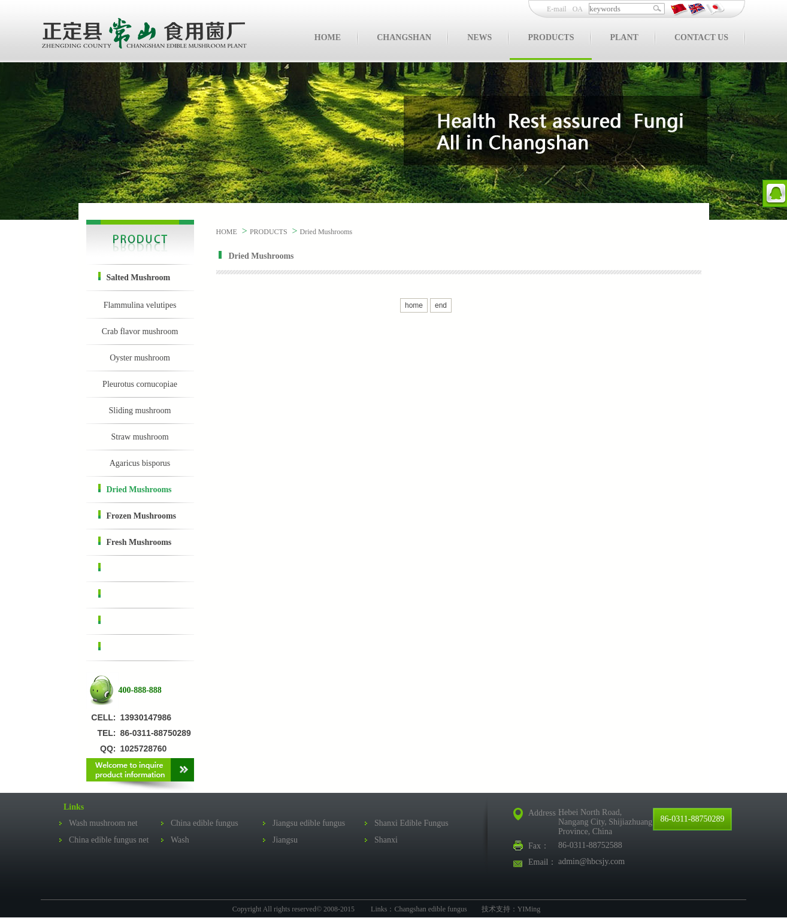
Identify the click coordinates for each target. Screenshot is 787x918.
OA (578, 9)
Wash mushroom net (103, 823)
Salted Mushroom (134, 277)
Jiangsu (285, 839)
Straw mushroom (139, 436)
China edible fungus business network (199, 825)
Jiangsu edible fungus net (304, 825)
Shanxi (386, 839)
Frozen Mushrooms (137, 515)
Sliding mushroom (140, 410)
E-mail (557, 9)
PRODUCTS (268, 232)
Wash (180, 839)
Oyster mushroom (140, 357)
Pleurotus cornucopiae (139, 384)
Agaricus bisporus (140, 463)
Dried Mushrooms (135, 489)
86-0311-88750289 (693, 818)
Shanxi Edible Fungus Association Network (407, 825)
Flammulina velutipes (140, 305)
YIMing (529, 909)
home (414, 305)
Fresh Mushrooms (135, 542)
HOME (226, 232)
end (441, 305)
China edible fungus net (109, 839)
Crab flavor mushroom (140, 331)
